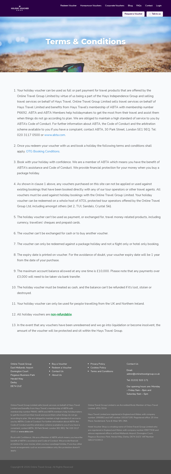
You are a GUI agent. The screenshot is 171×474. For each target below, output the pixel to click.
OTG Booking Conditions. (43, 151)
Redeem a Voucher (62, 367)
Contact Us (58, 371)
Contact (125, 5)
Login (135, 5)
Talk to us (155, 14)
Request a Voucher (152, 5)
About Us (57, 375)
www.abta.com (54, 135)
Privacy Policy (98, 363)
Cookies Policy (98, 367)
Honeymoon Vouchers (69, 5)
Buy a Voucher (59, 363)
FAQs (116, 5)
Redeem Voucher (48, 5)
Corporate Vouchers (93, 5)
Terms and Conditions (102, 371)
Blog (108, 5)
